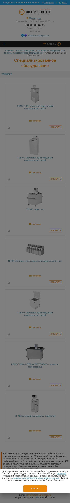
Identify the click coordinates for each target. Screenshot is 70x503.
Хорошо (35, 489)
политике (61, 473)
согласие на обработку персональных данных (35, 478)
